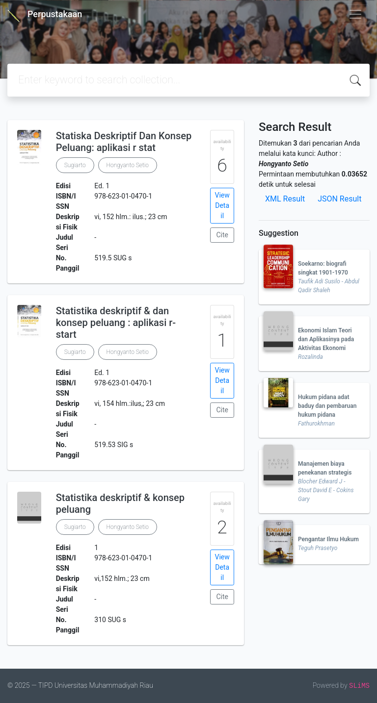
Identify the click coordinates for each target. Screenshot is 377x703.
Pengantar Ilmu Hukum (328, 539)
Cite (222, 235)
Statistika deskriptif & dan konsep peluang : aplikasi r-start (116, 322)
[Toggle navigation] (355, 14)
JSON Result (339, 198)
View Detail (222, 205)
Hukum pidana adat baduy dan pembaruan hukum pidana (327, 406)
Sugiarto (75, 165)
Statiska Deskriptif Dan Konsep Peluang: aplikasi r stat (124, 141)
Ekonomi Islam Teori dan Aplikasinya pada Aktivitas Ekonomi (326, 339)
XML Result (285, 198)
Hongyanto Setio (128, 165)
